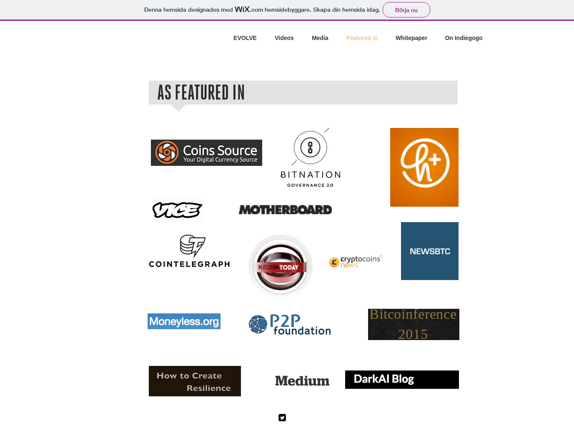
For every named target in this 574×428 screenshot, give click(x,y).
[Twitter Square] (282, 417)
